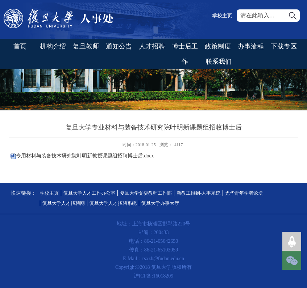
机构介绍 (53, 46)
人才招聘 (152, 46)
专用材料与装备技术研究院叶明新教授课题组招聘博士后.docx (85, 155)
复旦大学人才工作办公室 (89, 193)
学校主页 (222, 15)
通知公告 (119, 46)
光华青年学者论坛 (244, 193)
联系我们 (219, 61)
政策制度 (218, 46)
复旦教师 (86, 46)
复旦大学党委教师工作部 (146, 193)
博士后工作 (185, 54)
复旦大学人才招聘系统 (113, 203)
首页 (19, 46)
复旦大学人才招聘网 (63, 203)
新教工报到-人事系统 (198, 193)
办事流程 (251, 46)
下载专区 (284, 46)
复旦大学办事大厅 (160, 203)
